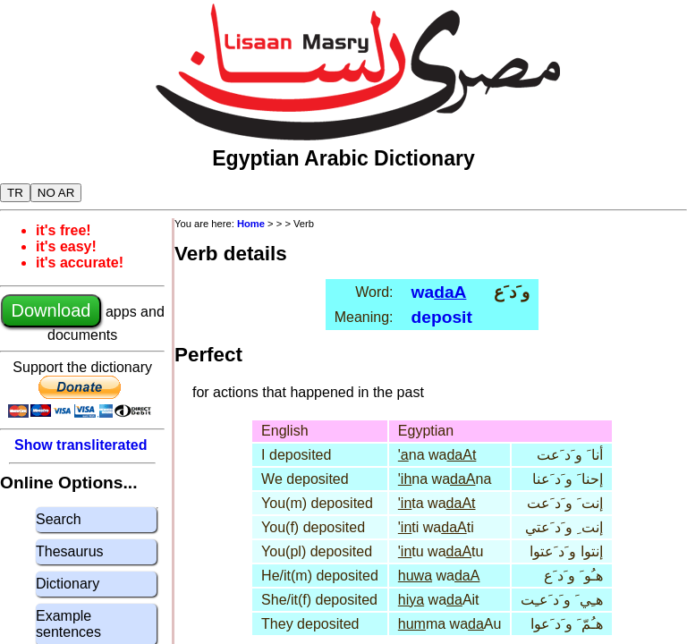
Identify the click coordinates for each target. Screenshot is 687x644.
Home (251, 223)
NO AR (56, 192)
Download (51, 310)
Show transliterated (80, 445)
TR (15, 192)
